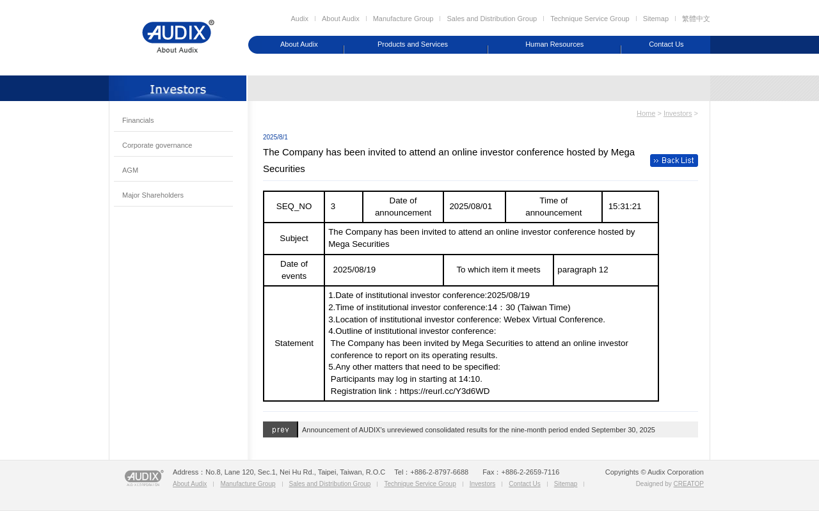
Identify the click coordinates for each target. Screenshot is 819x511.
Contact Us (666, 44)
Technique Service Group (590, 18)
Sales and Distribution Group (492, 18)
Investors (678, 113)
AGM (130, 170)
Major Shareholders (153, 195)
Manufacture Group (403, 18)
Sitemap (656, 18)
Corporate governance (157, 145)
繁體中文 (696, 18)
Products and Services (413, 44)
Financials (138, 120)
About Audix (341, 18)
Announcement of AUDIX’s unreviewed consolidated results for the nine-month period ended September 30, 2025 (478, 430)
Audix (299, 18)
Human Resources (554, 44)
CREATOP (689, 483)
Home (646, 113)
